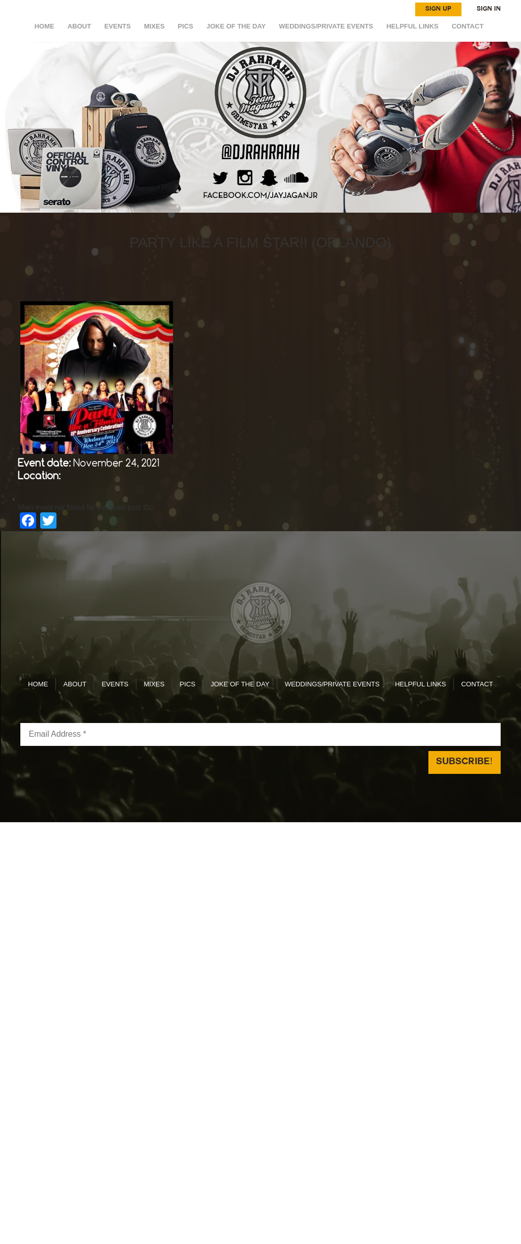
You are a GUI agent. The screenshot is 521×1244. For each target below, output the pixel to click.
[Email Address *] (260, 707)
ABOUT (79, 26)
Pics (185, 26)
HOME (44, 26)
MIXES (154, 26)
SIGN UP (438, 9)
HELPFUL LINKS (412, 26)
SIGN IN (489, 9)
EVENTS (117, 26)
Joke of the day (236, 26)
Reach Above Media (336, 802)
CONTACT (468, 26)
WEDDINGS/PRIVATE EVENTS (326, 26)
